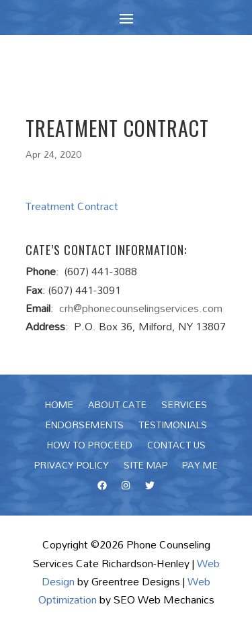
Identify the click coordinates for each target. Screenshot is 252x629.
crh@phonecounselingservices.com (140, 308)
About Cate (117, 407)
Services (184, 407)
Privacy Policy (71, 467)
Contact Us (176, 447)
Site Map (145, 467)
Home (59, 407)
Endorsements (84, 427)
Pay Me (200, 467)
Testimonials (172, 427)
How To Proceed (89, 447)
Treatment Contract (72, 206)
